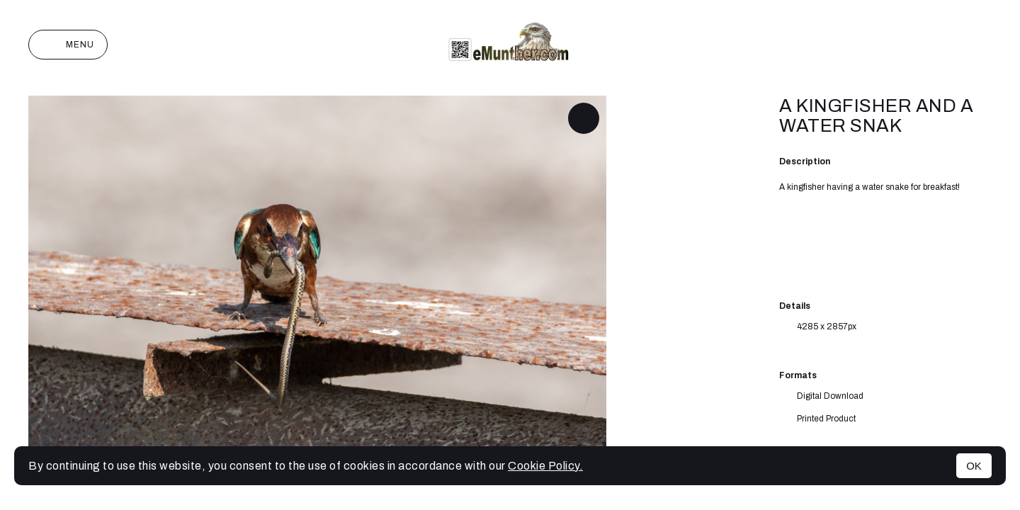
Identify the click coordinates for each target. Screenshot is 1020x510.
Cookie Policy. (545, 466)
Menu (68, 44)
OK (974, 466)
